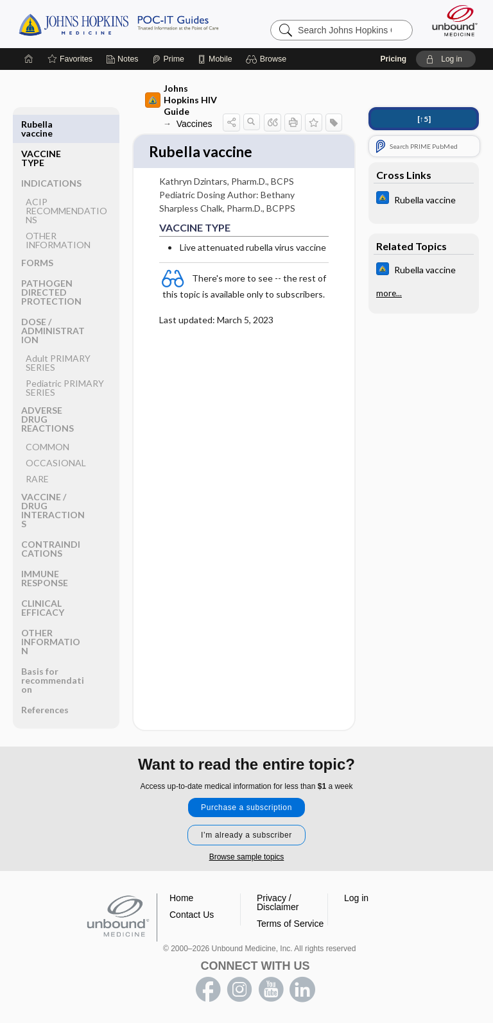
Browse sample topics (246, 856)
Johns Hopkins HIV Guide (181, 100)
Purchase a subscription (246, 807)
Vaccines (194, 124)
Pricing (393, 59)
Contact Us (191, 914)
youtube (271, 989)
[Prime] (168, 59)
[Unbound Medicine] (450, 20)
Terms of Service (290, 923)
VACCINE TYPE (41, 129)
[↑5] (424, 119)
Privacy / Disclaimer (277, 902)
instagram (239, 989)
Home (181, 898)
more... (389, 293)
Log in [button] (356, 898)
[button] (268, 59)
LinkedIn (302, 989)
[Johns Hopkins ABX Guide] (423, 199)
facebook (208, 989)
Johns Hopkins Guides (118, 23)
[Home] (28, 59)
